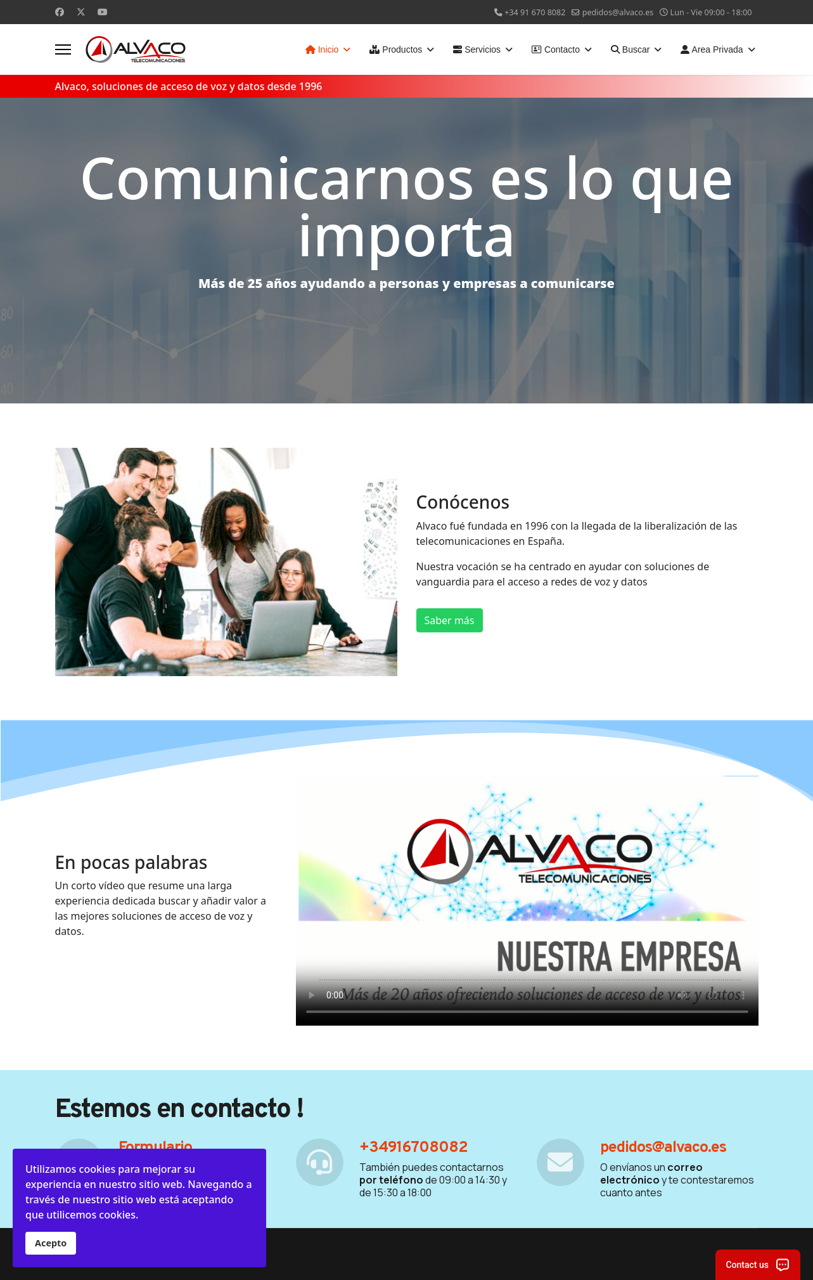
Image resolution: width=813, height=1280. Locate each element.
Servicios (477, 49)
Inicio (322, 49)
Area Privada (712, 49)
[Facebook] (59, 12)
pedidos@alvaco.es (618, 12)
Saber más (450, 620)
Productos (395, 49)
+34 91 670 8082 (534, 12)
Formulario (155, 1148)
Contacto (556, 49)
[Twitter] (81, 12)
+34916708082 (413, 1148)
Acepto (51, 1243)
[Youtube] (103, 12)
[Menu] (63, 49)
